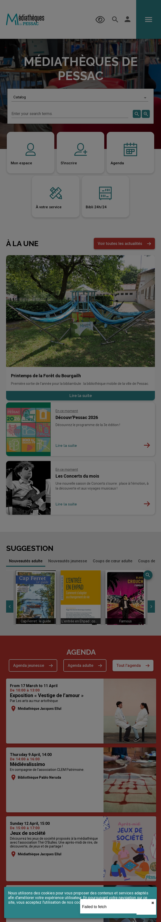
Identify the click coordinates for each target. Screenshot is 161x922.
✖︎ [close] (152, 903)
